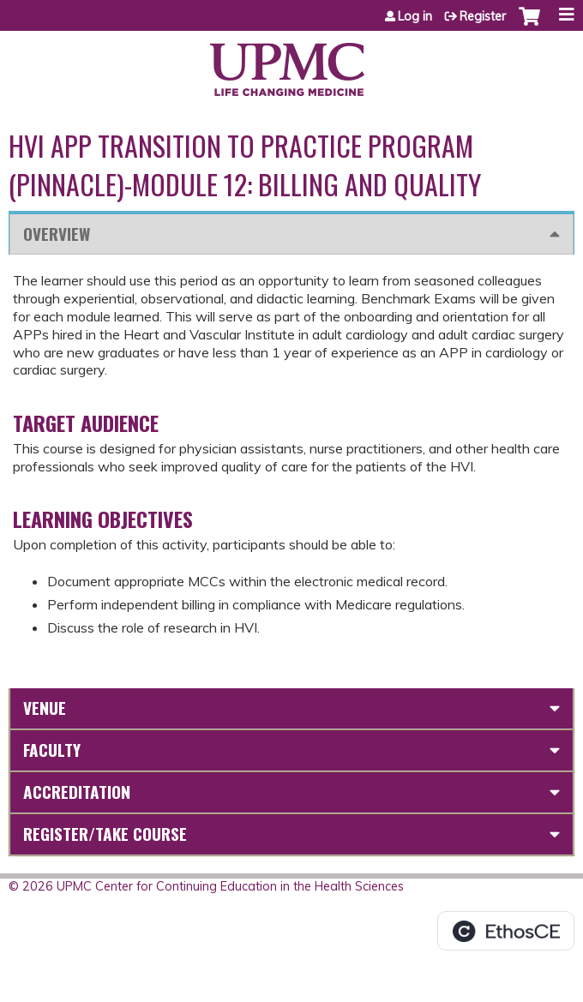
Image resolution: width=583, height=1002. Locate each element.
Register (483, 16)
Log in (415, 16)
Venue (44, 707)
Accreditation (76, 791)
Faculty (52, 749)
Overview (56, 233)
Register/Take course (105, 833)
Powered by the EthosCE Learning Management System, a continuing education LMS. (505, 931)
